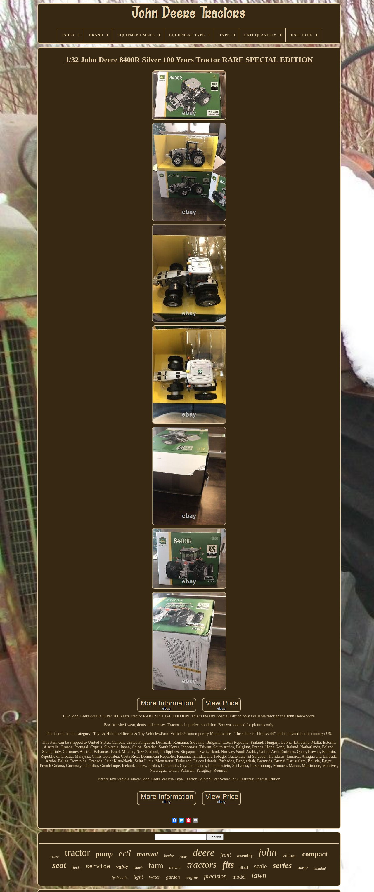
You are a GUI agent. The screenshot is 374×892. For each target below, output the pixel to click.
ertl (125, 853)
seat (59, 865)
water (154, 877)
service (98, 866)
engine (192, 877)
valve (122, 867)
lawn (259, 875)
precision (215, 876)
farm (155, 865)
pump (104, 854)
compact (315, 854)
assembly (244, 855)
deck (76, 867)
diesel (244, 868)
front (225, 855)
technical (320, 868)
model (239, 877)
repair (183, 856)
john (268, 852)
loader (169, 855)
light (138, 877)
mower (175, 867)
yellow (55, 856)
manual (147, 854)
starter (303, 867)
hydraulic (120, 877)
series (282, 865)
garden (173, 877)
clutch (138, 868)
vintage (289, 855)
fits (228, 865)
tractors (202, 864)
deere (203, 852)
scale (260, 866)
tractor (77, 852)
